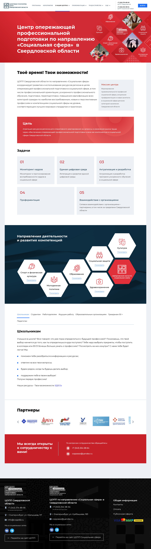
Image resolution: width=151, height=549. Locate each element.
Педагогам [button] (22, 321)
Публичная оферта (123, 514)
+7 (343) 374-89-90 (124, 3)
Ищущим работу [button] (66, 314)
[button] (62, 5)
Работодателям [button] (49, 314)
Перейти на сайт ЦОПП (21, 538)
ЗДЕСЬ (58, 385)
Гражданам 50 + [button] (115, 314)
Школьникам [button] (23, 314)
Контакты (118, 504)
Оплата (117, 509)
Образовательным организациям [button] (91, 314)
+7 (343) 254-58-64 (125, 8)
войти (142, 5)
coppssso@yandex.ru (82, 454)
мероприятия (48, 5)
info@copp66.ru (14, 520)
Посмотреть (31, 280)
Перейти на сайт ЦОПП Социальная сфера (76, 537)
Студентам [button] (36, 314)
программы (36, 5)
